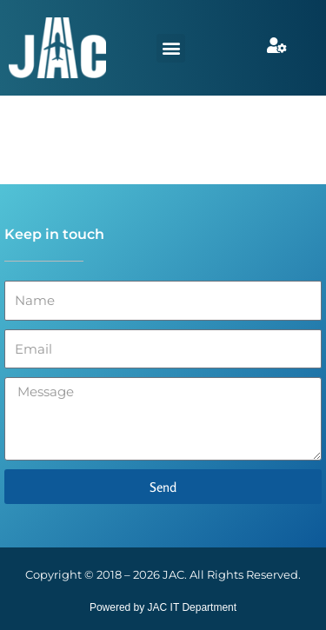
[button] (170, 48)
